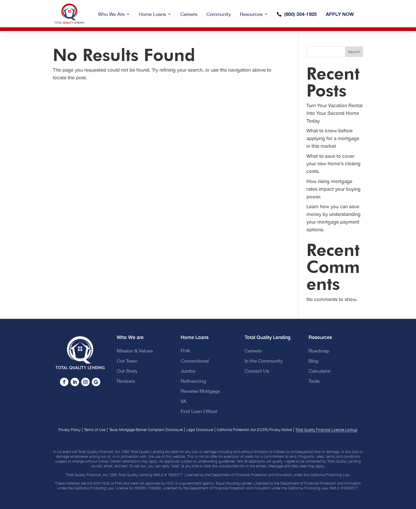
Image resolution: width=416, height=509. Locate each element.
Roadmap (319, 351)
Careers (188, 14)
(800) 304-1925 (300, 14)
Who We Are (111, 14)
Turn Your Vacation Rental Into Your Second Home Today (334, 113)
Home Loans (152, 14)
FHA (185, 351)
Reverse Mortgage (200, 391)
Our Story (127, 371)
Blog (313, 361)
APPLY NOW (340, 14)
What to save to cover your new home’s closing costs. (333, 163)
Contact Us (257, 371)
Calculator (320, 371)
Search (354, 52)
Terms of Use (94, 429)
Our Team (127, 361)
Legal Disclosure (199, 429)
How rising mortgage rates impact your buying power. (333, 188)
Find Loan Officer (199, 411)
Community (218, 14)
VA (184, 401)
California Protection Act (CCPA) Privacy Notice (254, 429)
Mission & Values (135, 351)
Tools (314, 381)
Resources (251, 14)
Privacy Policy (69, 429)
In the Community (264, 361)
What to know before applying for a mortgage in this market (332, 138)
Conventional (195, 361)
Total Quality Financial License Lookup (326, 429)
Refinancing (193, 381)
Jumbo (188, 371)
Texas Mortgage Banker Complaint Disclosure (146, 429)
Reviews (126, 381)
